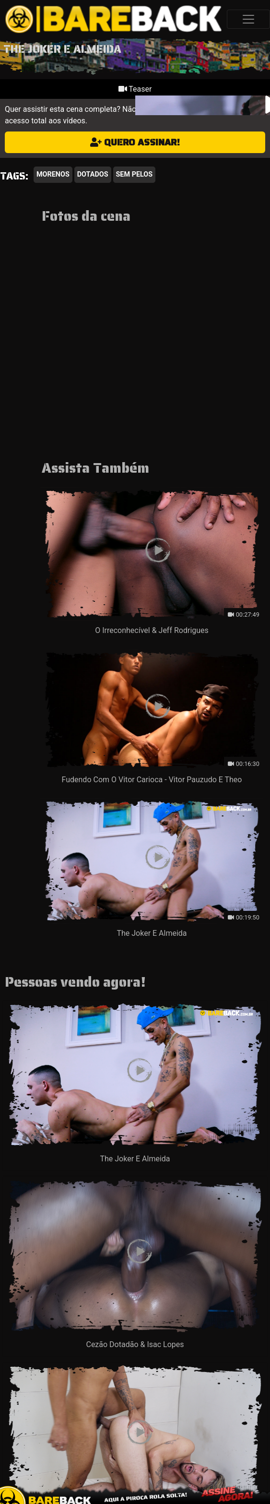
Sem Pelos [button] (134, 174)
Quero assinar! (135, 142)
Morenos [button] (53, 174)
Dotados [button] (92, 174)
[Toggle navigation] (248, 19)
